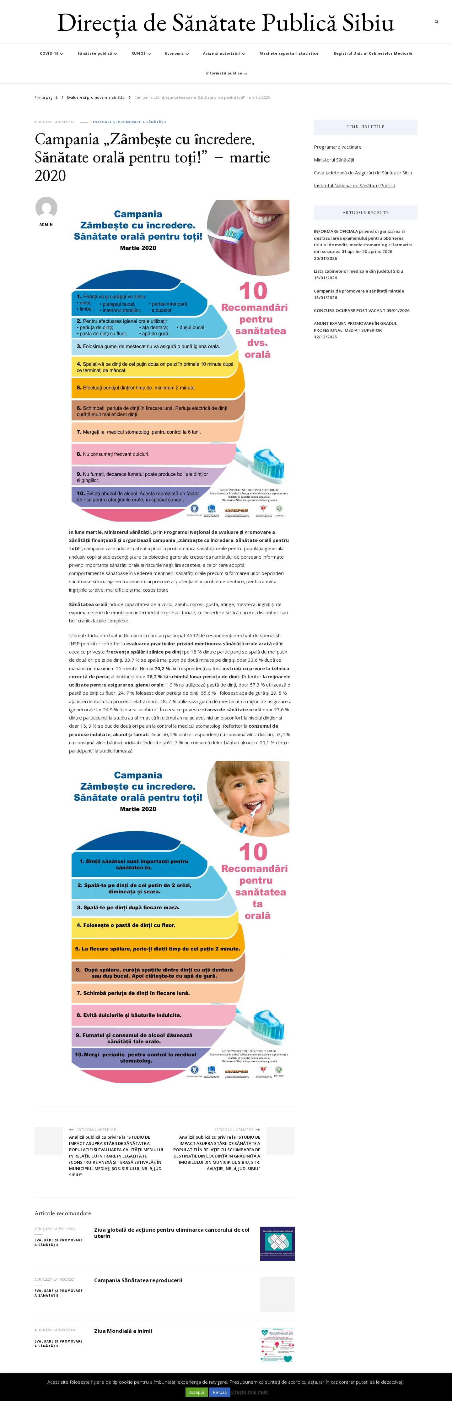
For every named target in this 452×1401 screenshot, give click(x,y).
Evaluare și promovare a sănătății (129, 122)
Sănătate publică (95, 53)
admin (46, 212)
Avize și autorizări (221, 53)
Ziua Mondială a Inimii (123, 1330)
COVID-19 (49, 53)
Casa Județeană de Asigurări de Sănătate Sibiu (363, 172)
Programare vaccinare (338, 147)
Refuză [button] (220, 1392)
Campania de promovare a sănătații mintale (359, 291)
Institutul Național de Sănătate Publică (354, 185)
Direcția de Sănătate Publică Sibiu (226, 21)
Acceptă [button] (196, 1392)
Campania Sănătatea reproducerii (138, 1280)
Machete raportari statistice (289, 53)
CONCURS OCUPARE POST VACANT (349, 310)
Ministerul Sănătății (334, 159)
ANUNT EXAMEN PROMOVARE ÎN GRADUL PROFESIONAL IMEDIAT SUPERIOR (355, 326)
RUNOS (139, 53)
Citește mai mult (249, 1392)
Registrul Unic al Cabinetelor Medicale (373, 53)
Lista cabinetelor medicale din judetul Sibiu (358, 271)
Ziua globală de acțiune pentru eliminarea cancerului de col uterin (172, 1233)
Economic (174, 53)
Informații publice (224, 73)
